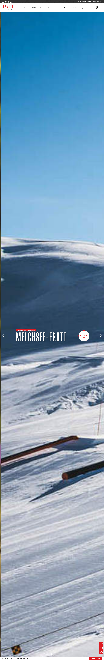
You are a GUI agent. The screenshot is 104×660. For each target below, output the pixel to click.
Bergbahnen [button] (83, 8)
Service (84, 1)
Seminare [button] (75, 8)
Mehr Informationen (22, 658)
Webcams (99, 1)
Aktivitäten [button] (35, 8)
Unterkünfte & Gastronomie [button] (47, 8)
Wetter (94, 1)
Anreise (79, 1)
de (97, 7)
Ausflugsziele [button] (25, 8)
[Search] (101, 7)
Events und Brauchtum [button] (64, 8)
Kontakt (89, 1)
